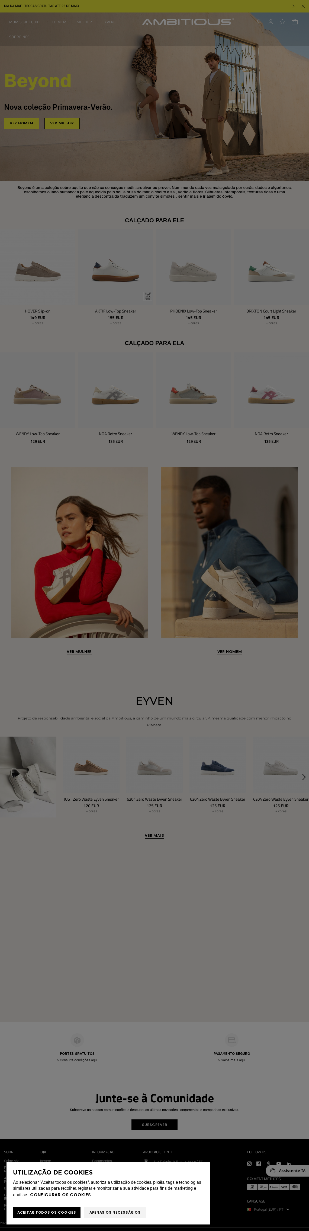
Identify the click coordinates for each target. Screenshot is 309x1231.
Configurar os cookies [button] (60, 1195)
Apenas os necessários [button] (115, 1212)
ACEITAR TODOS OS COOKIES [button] (46, 1212)
